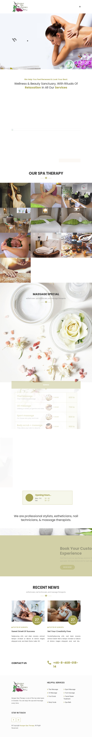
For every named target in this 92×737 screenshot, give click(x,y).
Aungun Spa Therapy (27, 725)
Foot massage (69, 693)
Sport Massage (69, 689)
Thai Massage (52, 689)
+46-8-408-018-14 (65, 665)
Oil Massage (52, 693)
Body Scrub (51, 702)
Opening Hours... (43, 495)
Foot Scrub (51, 696)
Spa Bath (67, 702)
